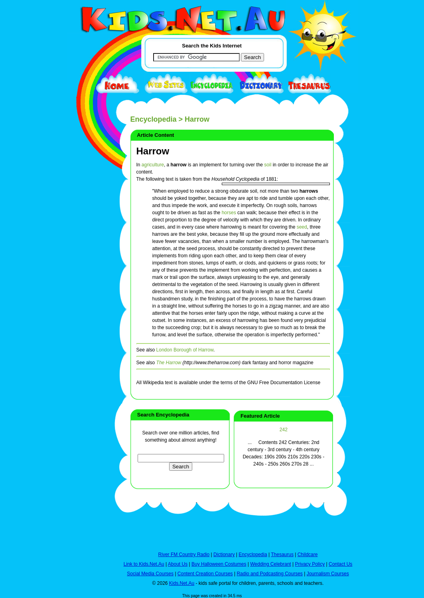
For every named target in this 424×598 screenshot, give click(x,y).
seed (302, 227)
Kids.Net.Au (181, 583)
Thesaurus (282, 554)
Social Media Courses (150, 573)
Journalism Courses (328, 573)
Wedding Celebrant (270, 564)
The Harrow (168, 362)
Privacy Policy (310, 564)
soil (267, 165)
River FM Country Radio (184, 554)
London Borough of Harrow (184, 350)
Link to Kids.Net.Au (144, 564)
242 (284, 429)
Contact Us (340, 564)
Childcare (308, 554)
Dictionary (224, 554)
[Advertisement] (86, 292)
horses (229, 212)
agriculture (153, 165)
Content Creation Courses (205, 573)
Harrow (153, 151)
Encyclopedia (153, 119)
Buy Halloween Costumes (218, 564)
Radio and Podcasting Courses (269, 573)
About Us (177, 564)
